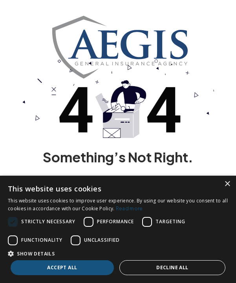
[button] (118, 253)
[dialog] (118, 229)
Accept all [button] (62, 267)
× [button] (227, 184)
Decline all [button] (172, 267)
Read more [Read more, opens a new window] (129, 208)
